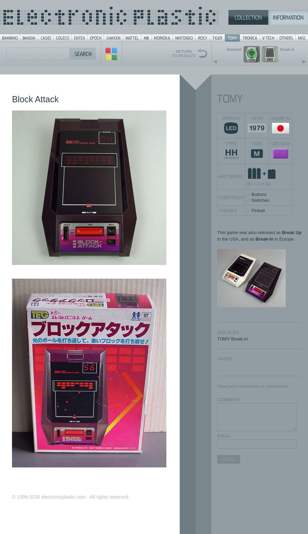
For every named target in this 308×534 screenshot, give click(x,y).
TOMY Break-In (232, 338)
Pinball (258, 210)
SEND (228, 459)
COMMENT (228, 399)
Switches (260, 200)
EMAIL (223, 436)
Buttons (258, 194)
